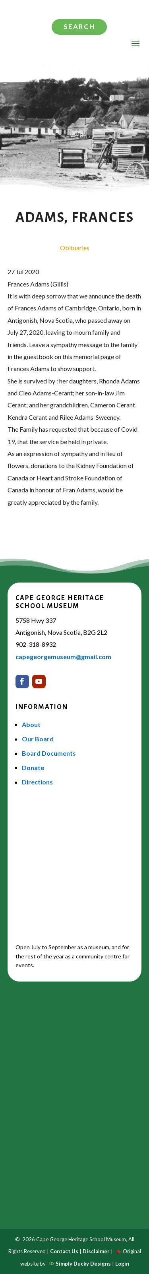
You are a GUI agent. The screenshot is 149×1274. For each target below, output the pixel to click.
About (31, 724)
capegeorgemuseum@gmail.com (63, 656)
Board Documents (49, 753)
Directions (37, 782)
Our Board (38, 739)
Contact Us (64, 1251)
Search (79, 26)
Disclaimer (96, 1251)
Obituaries (74, 247)
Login (122, 1263)
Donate (33, 767)
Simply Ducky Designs (83, 1263)
